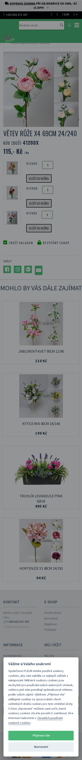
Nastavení (41, 747)
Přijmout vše (41, 735)
